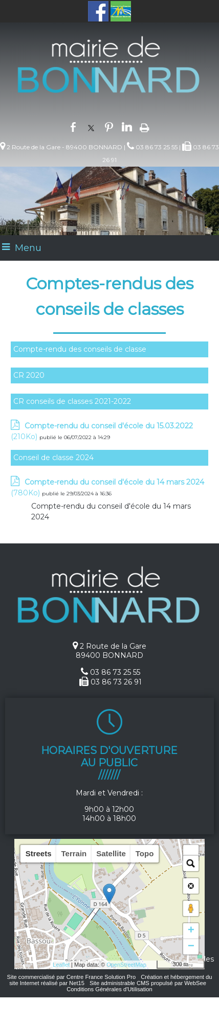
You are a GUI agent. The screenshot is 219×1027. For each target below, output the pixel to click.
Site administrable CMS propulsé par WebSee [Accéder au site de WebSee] (148, 983)
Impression (144, 127)
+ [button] (191, 931)
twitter (91, 126)
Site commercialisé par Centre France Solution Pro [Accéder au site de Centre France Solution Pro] (71, 977)
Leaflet (61, 965)
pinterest (109, 126)
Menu (28, 248)
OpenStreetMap (126, 965)
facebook (73, 126)
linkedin (127, 126)
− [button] (191, 946)
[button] (191, 852)
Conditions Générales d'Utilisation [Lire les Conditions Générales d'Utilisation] (109, 989)
